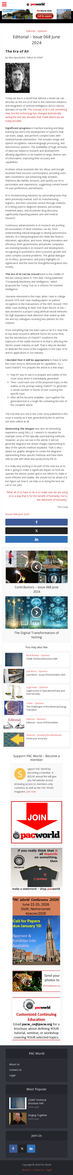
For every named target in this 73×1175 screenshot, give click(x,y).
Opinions (42, 31)
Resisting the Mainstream (49, 735)
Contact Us (15, 1069)
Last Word (31, 671)
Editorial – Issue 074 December (42, 722)
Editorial (30, 31)
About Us (14, 1064)
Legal (12, 1075)
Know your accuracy (36, 738)
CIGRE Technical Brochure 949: (42, 658)
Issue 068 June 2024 (18, 514)
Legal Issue (31, 687)
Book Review (32, 655)
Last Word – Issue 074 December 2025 (45, 674)
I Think (29, 703)
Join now (31, 791)
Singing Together (37, 1115)
